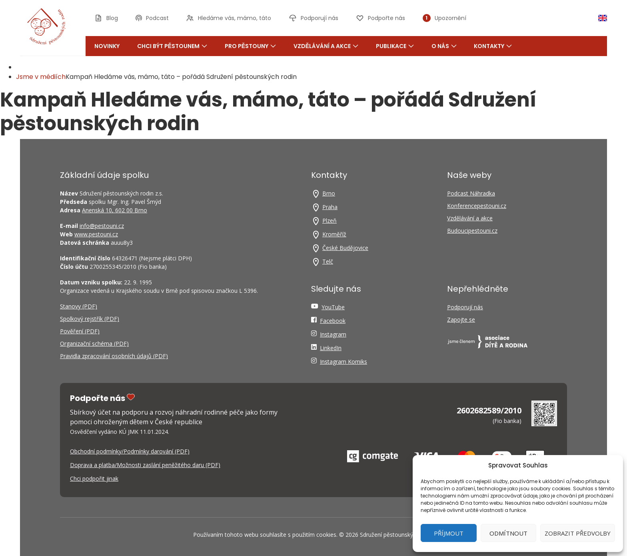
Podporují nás (465, 307)
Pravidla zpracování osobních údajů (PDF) (114, 356)
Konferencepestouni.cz (476, 206)
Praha (329, 207)
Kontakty (493, 46)
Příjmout (448, 533)
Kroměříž (334, 234)
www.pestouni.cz (96, 234)
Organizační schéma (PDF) (94, 343)
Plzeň (329, 220)
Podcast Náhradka (471, 193)
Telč (327, 261)
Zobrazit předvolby (578, 533)
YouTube (333, 307)
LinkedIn (330, 348)
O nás (444, 46)
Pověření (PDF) (80, 331)
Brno (328, 193)
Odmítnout (508, 533)
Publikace (395, 46)
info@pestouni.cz (102, 226)
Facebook (332, 320)
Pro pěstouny (250, 46)
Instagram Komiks (343, 361)
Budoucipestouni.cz (472, 230)
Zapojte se (461, 319)
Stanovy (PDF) (78, 306)
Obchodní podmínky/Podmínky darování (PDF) (130, 451)
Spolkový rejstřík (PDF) (89, 318)
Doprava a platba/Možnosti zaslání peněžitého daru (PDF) (145, 465)
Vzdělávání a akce (326, 46)
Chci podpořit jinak (94, 478)
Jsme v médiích (41, 76)
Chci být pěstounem (172, 46)
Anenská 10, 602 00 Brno (114, 210)
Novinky (107, 46)
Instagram (333, 334)
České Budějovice (345, 248)
